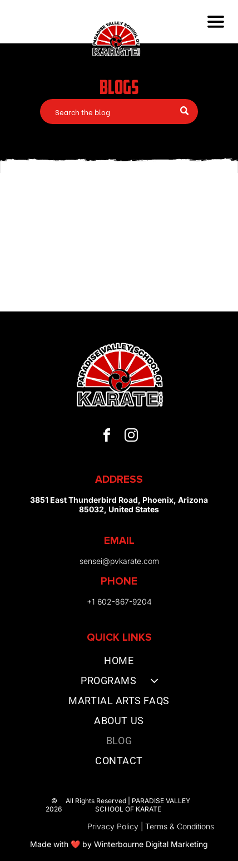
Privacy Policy (112, 826)
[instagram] (131, 436)
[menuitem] (119, 663)
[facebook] (107, 436)
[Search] (119, 111)
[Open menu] (215, 21)
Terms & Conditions (179, 826)
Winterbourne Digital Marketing (151, 844)
